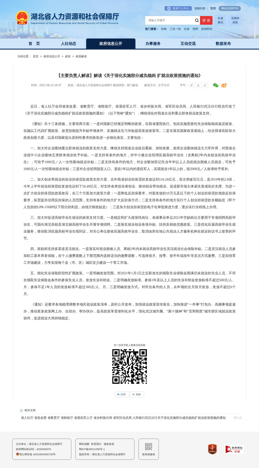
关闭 (137, 394)
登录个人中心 (178, 8)
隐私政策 (109, 443)
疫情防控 (206, 28)
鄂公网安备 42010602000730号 (36, 454)
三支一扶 (175, 28)
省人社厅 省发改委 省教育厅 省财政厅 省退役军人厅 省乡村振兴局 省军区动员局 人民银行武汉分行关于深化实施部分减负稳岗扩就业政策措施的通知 (123, 417)
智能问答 (200, 8)
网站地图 (84, 443)
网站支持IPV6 (229, 8)
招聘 (195, 28)
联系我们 (96, 443)
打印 (122, 394)
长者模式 (220, 20)
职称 (164, 28)
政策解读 (81, 56)
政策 (68, 56)
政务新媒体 (148, 449)
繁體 (213, 8)
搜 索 (205, 21)
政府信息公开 (51, 56)
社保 (186, 28)
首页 (35, 56)
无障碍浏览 (235, 20)
